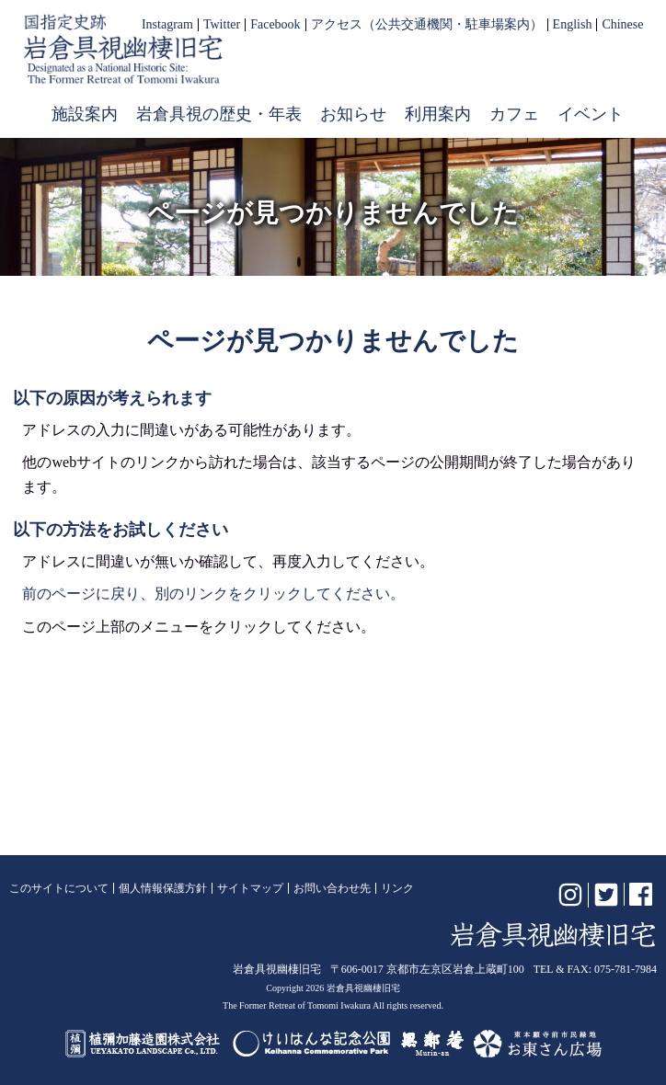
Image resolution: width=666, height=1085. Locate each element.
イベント (590, 114)
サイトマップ (250, 888)
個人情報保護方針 (163, 888)
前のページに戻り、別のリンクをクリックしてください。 (213, 593)
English (572, 24)
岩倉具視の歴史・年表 (219, 114)
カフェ (514, 114)
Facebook (275, 24)
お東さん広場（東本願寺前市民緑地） (538, 1043)
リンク (397, 888)
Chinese (622, 24)
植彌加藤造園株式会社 (143, 1043)
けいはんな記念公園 (311, 1043)
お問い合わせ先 (332, 888)
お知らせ (353, 114)
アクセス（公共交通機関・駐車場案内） (427, 24)
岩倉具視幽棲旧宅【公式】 (123, 49)
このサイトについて (59, 888)
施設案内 (85, 114)
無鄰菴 (432, 1043)
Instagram (167, 24)
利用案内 (438, 114)
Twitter (221, 24)
